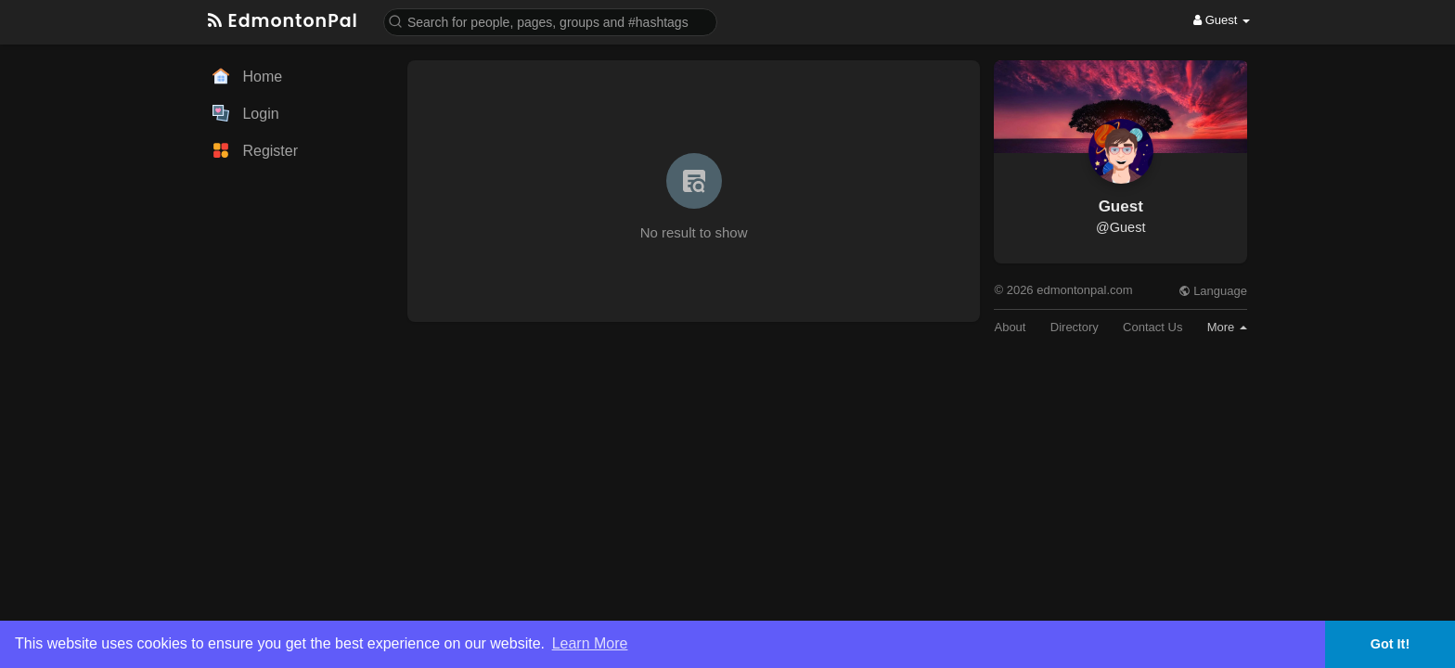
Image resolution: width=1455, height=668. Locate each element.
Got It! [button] (1390, 643)
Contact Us (1152, 327)
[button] (550, 21)
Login (245, 113)
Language (1212, 291)
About (1009, 327)
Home (247, 76)
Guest (1121, 206)
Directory (1074, 327)
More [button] (1227, 327)
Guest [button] (1221, 20)
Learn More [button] (590, 643)
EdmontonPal (283, 20)
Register (255, 150)
